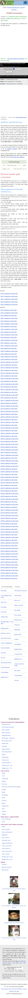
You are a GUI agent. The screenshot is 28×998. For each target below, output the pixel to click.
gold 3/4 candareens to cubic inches (9, 304)
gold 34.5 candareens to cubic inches (9, 493)
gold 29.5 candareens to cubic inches (9, 466)
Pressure (4, 800)
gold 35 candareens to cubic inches (9, 496)
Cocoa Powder (6, 829)
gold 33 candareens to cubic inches (9, 485)
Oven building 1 (5, 672)
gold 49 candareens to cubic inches (9, 573)
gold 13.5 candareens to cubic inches (9, 378)
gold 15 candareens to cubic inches (9, 386)
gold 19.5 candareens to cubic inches (9, 411)
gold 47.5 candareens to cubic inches (9, 564)
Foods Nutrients (6, 762)
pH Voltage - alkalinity (8, 738)
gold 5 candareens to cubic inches (9, 332)
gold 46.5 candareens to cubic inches (9, 559)
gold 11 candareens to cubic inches (9, 364)
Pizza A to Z (17, 600)
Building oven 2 (5, 677)
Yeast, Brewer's (6, 848)
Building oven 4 (18, 659)
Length (4, 789)
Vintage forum (4, 616)
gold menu (22, 7)
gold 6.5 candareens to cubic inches (9, 340)
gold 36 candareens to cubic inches (9, 501)
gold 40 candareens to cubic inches (9, 523)
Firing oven (17, 624)
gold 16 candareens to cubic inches (9, 392)
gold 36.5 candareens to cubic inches (9, 504)
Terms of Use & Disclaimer (15, 989)
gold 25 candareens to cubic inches (9, 441)
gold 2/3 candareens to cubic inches (9, 301)
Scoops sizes (5, 760)
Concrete (4, 864)
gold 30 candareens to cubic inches (9, 469)
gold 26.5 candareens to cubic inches (9, 449)
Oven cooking (17, 615)
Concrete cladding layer (6, 643)
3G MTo (16, 639)
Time (3, 808)
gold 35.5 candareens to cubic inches (9, 499)
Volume (4, 811)
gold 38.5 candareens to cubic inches (9, 515)
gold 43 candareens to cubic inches (9, 540)
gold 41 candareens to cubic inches (9, 529)
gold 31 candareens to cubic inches (9, 474)
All (11, 765)
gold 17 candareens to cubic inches (9, 397)
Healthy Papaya (18, 649)
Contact (25, 989)
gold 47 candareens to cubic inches (9, 562)
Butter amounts (6, 724)
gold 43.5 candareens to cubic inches (9, 542)
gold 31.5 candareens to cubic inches (9, 477)
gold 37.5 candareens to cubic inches (9, 510)
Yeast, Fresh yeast (7, 851)
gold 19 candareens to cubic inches (9, 408)
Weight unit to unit (7, 859)
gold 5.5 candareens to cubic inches (9, 334)
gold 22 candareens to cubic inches (9, 425)
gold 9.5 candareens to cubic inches (9, 356)
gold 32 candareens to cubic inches (9, 479)
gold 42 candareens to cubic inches (9, 534)
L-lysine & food (18, 654)
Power (3, 797)
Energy (4, 781)
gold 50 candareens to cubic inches (9, 578)
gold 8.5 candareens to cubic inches (9, 351)
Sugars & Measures (7, 843)
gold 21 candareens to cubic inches (9, 419)
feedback (11, 976)
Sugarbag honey (6, 735)
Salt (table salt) (6, 840)
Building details (4, 628)
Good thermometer (5, 667)
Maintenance (17, 629)
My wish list (17, 670)
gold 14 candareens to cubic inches (9, 381)
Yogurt (4, 754)
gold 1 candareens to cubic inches (9, 310)
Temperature (5, 757)
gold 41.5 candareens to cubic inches (9, 531)
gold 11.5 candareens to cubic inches (9, 367)
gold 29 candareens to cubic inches (9, 463)
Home (7, 2)
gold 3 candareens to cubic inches (9, 321)
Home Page (3, 590)
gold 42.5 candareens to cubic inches (9, 537)
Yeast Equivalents (7, 751)
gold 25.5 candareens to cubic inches (9, 444)
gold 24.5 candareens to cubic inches (9, 438)
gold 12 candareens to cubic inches (9, 370)
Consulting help (18, 675)
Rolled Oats (5, 743)
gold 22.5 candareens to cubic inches (9, 427)
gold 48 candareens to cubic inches (9, 567)
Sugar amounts (6, 749)
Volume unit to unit (7, 856)
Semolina (4, 746)
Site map (16, 680)
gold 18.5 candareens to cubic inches (9, 406)
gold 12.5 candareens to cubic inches (9, 373)
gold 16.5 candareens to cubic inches (9, 395)
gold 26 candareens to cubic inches (9, 447)
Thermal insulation (5, 648)
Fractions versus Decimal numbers (11, 786)
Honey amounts (6, 732)
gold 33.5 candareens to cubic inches (9, 488)
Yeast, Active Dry (7, 845)
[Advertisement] (14, 41)
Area (3, 775)
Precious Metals (6, 819)
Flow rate (4, 784)
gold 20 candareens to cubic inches (9, 414)
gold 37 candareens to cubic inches (9, 507)
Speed (3, 803)
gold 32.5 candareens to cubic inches (9, 482)
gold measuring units (21, 117)
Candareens (14, 9)
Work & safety (17, 634)
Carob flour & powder (8, 727)
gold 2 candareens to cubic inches (9, 315)
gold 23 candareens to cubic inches (9, 430)
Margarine (4, 834)
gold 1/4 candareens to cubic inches (9, 293)
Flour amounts (6, 729)
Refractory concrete (5, 633)
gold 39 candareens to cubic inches (9, 518)
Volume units (5, 765)
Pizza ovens (3, 602)
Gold (3, 821)
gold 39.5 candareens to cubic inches (9, 521)
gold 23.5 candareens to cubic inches (9, 433)
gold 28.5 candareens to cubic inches (9, 460)
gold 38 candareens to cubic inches (9, 512)
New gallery (4, 607)
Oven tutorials (17, 595)
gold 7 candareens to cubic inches (9, 343)
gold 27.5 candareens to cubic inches (9, 455)
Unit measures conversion (20, 590)
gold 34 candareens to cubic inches (9, 490)
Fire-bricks (3, 652)
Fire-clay (3, 657)
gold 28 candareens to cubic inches (9, 458)
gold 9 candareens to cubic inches (9, 353)
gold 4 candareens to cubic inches (9, 326)
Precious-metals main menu (13, 7)
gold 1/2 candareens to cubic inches (9, 299)
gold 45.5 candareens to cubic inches (9, 553)
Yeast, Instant (5, 854)
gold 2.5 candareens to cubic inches (9, 318)
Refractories (5, 869)
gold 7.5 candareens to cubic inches (9, 345)
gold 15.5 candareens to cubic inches (9, 389)
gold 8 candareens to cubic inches (9, 348)
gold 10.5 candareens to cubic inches (9, 362)
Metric (4, 792)
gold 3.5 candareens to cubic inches (9, 323)
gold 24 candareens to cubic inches (9, 436)
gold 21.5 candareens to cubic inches (9, 422)
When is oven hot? (18, 605)
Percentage (5, 795)
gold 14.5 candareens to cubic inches (9, 384)
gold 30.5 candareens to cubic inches (9, 471)
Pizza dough (17, 610)
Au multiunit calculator (11, 148)
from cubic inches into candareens (15, 58)
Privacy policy (4, 989)
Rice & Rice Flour (7, 740)
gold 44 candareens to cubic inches (9, 545)
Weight (4, 814)
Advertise (11, 992)
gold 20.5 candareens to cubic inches (9, 416)
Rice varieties (5, 837)
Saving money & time (6, 662)
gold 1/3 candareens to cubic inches (9, 296)
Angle (3, 773)
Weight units (5, 768)
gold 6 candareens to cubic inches (9, 337)
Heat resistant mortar (6, 638)
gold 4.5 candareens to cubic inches (9, 329)
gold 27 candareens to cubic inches (9, 452)
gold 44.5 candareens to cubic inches (9, 548)
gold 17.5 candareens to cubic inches (9, 400)
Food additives (17, 644)
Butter (3, 826)
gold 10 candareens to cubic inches (9, 359)
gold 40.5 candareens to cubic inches (9, 526)
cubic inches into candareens (17, 157)
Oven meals (3, 612)
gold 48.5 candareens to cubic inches (9, 570)
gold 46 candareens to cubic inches (9, 556)
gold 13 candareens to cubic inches (9, 375)
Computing (5, 778)
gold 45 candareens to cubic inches (9, 551)
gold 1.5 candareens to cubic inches (9, 312)
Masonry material (6, 867)
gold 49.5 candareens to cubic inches (9, 575)
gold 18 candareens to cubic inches (9, 403)
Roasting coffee (18, 620)
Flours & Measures (7, 832)
